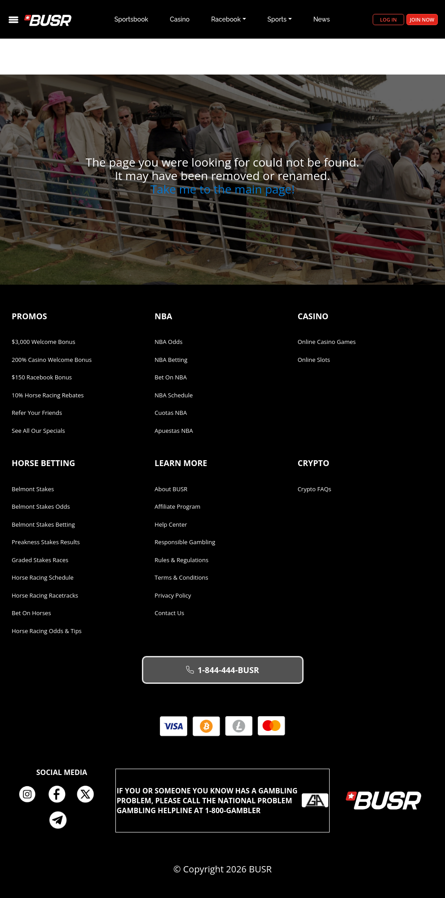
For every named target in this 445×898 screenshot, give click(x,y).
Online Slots (314, 360)
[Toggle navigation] (13, 19)
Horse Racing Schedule (43, 577)
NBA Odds (168, 342)
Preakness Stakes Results (46, 542)
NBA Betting (170, 360)
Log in (388, 19)
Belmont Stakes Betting (43, 524)
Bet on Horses (31, 613)
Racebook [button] (226, 19)
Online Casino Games (327, 342)
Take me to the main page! (222, 189)
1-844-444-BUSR (222, 670)
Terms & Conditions (181, 577)
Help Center (170, 524)
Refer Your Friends (37, 413)
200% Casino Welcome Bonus (52, 360)
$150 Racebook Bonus (42, 377)
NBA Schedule (173, 395)
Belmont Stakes (33, 489)
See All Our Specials (38, 431)
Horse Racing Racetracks (45, 595)
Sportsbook (132, 19)
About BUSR (170, 489)
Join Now (422, 19)
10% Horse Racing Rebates (48, 395)
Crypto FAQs (314, 489)
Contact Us (169, 613)
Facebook (59, 794)
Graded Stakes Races (40, 560)
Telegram (61, 819)
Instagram (30, 794)
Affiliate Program (177, 506)
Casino (179, 19)
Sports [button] (277, 19)
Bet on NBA (170, 377)
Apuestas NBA (173, 431)
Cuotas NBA (170, 413)
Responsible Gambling (184, 542)
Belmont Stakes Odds (41, 506)
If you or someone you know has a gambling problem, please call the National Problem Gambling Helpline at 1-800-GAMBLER (223, 800)
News (321, 19)
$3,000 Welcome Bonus (43, 342)
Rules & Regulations (181, 560)
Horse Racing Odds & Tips (47, 631)
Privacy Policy (172, 595)
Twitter (88, 794)
